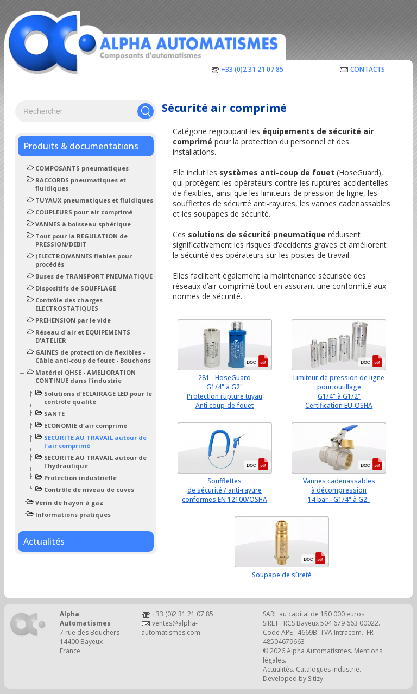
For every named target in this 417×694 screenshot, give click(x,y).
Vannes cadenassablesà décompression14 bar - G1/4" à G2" (339, 490)
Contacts (367, 69)
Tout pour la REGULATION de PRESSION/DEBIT (81, 240)
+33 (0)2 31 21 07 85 (252, 69)
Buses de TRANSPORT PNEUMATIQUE (94, 276)
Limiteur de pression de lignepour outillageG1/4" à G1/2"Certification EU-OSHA (338, 391)
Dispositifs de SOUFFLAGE (75, 288)
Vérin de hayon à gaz (69, 503)
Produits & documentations (80, 146)
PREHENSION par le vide (73, 320)
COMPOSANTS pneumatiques (82, 168)
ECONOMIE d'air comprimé (85, 425)
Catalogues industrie (327, 669)
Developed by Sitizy (293, 678)
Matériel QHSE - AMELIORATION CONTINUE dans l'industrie (85, 376)
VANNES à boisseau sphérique (83, 224)
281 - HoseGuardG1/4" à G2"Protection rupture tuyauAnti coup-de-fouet (224, 391)
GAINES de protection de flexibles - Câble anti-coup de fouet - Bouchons (93, 356)
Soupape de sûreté (282, 574)
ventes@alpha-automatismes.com (170, 628)
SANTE (54, 413)
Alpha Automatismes (319, 650)
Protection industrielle (80, 478)
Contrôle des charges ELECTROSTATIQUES (69, 304)
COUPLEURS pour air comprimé (83, 212)
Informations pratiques (73, 514)
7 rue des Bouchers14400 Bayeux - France (89, 641)
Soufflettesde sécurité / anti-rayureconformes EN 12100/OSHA (224, 490)
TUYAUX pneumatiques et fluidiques (94, 200)
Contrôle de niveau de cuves (89, 489)
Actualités (44, 541)
